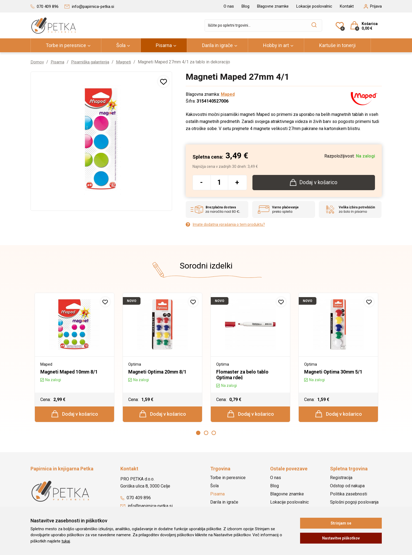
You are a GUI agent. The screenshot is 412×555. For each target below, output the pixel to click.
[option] (74, 358)
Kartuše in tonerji (337, 45)
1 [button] (198, 433)
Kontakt (347, 6)
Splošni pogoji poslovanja (354, 502)
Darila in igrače (217, 45)
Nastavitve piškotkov (341, 538)
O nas (229, 6)
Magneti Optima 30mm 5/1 (334, 372)
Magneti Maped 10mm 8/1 (69, 372)
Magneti (127, 61)
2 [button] (206, 433)
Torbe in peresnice (66, 45)
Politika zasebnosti (348, 494)
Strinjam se (341, 523)
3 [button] (214, 433)
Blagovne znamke (273, 6)
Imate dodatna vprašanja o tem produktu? (225, 225)
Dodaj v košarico (74, 414)
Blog (245, 6)
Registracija (341, 478)
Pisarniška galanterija (92, 61)
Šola (121, 45)
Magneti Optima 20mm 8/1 (158, 372)
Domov (37, 61)
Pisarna (164, 45)
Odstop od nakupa (347, 486)
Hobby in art (276, 45)
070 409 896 (135, 498)
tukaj (66, 541)
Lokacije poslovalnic (314, 6)
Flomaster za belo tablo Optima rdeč (243, 375)
